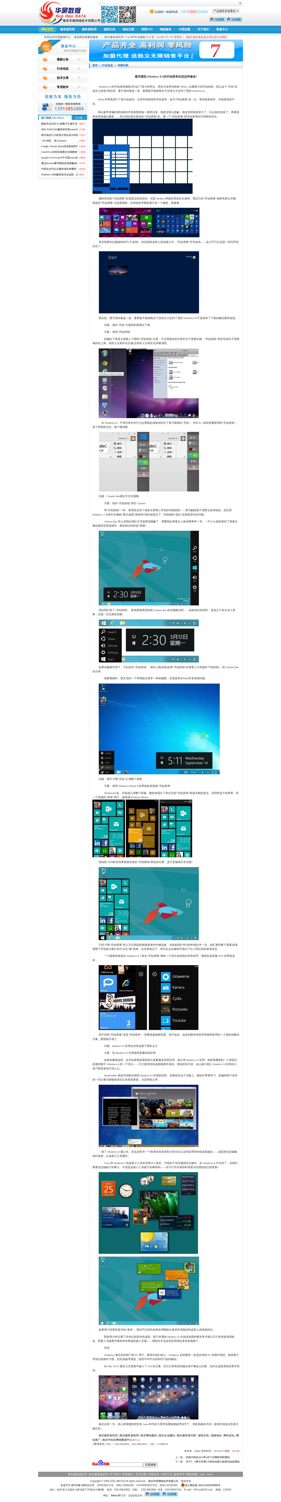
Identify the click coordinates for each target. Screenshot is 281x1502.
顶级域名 (216, 1435)
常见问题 (140, 1474)
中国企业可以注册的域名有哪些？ (60, 168)
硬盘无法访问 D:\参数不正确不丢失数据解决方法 (68, 123)
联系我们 (128, 1474)
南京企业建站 (167, 1435)
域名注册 (128, 29)
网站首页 (47, 29)
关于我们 (203, 29)
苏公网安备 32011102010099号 (200, 1485)
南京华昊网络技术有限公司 (163, 1481)
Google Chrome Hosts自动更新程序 (60, 146)
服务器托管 (67, 29)
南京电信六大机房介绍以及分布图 (60, 135)
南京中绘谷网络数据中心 (117, 1439)
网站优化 (229, 1435)
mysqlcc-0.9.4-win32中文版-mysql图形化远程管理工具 (70, 157)
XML (202, 1474)
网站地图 (191, 1474)
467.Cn (121, 1481)
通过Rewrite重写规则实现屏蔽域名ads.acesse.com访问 (70, 163)
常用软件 (63, 87)
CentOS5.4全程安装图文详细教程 (59, 152)
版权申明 (179, 1474)
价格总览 (153, 1474)
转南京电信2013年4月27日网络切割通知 (208, 1457)
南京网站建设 (148, 1435)
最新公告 (63, 59)
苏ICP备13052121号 (82, 1485)
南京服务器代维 (186, 1435)
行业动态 (63, 68)
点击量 (78, 117)
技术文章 (63, 77)
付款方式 (166, 1474)
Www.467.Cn (118, 1495)
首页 (95, 65)
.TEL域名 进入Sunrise (53, 140)
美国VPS (147, 29)
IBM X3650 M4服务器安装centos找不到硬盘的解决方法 (71, 129)
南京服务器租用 (129, 1435)
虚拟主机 (109, 29)
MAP (210, 1474)
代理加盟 (184, 29)
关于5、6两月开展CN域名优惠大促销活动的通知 (213, 1461)
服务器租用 (89, 29)
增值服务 (165, 29)
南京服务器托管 (108, 1435)
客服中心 (222, 29)
